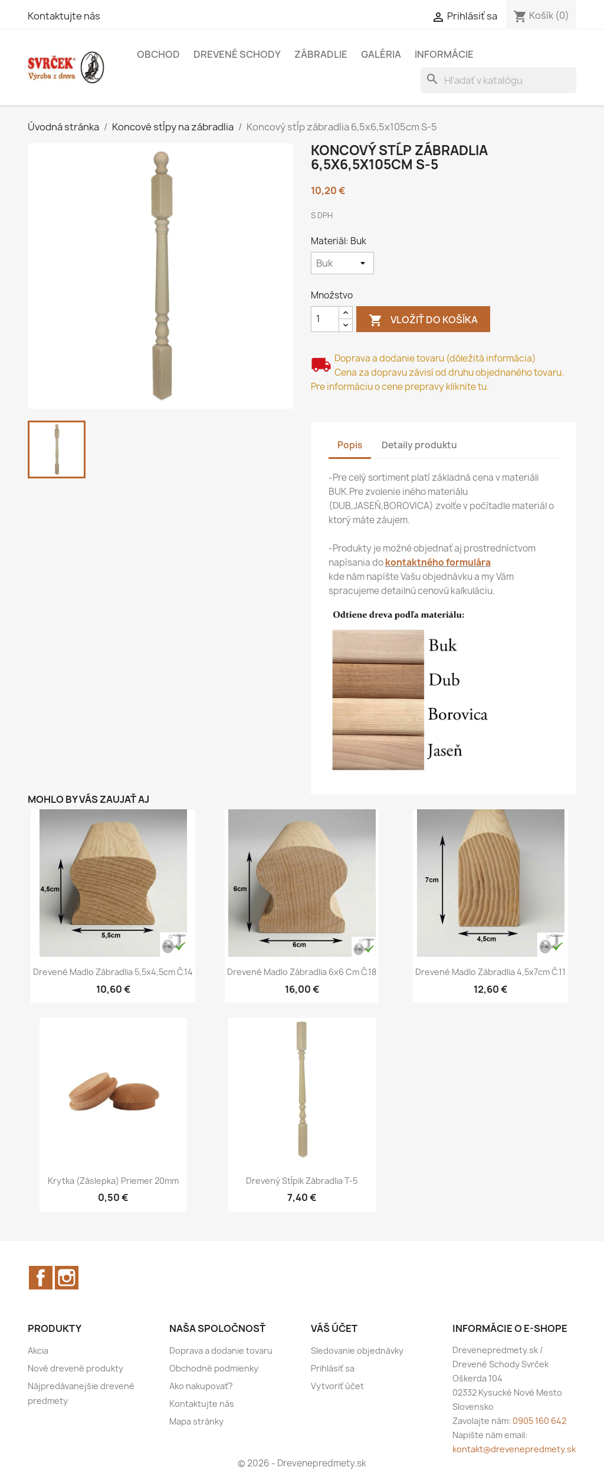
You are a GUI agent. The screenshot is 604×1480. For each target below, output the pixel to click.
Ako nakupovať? (201, 1386)
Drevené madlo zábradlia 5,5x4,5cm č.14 (113, 971)
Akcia (38, 1350)
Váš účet (334, 1328)
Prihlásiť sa (332, 1368)
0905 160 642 (539, 1420)
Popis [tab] (349, 445)
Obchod (158, 54)
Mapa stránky (196, 1421)
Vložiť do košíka (423, 320)
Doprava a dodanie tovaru (221, 1350)
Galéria (381, 54)
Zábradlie (320, 54)
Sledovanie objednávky (357, 1350)
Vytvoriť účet (337, 1386)
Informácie (444, 54)
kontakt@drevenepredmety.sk (514, 1449)
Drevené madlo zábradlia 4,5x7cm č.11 (490, 971)
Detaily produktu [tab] (419, 445)
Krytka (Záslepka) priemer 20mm (113, 1180)
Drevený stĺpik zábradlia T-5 (301, 1180)
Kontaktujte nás (64, 15)
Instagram (66, 1277)
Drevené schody (237, 54)
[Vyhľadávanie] (498, 80)
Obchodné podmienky (213, 1368)
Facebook (40, 1277)
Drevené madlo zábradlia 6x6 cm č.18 (301, 971)
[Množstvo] (325, 319)
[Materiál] (342, 263)
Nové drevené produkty (75, 1368)
